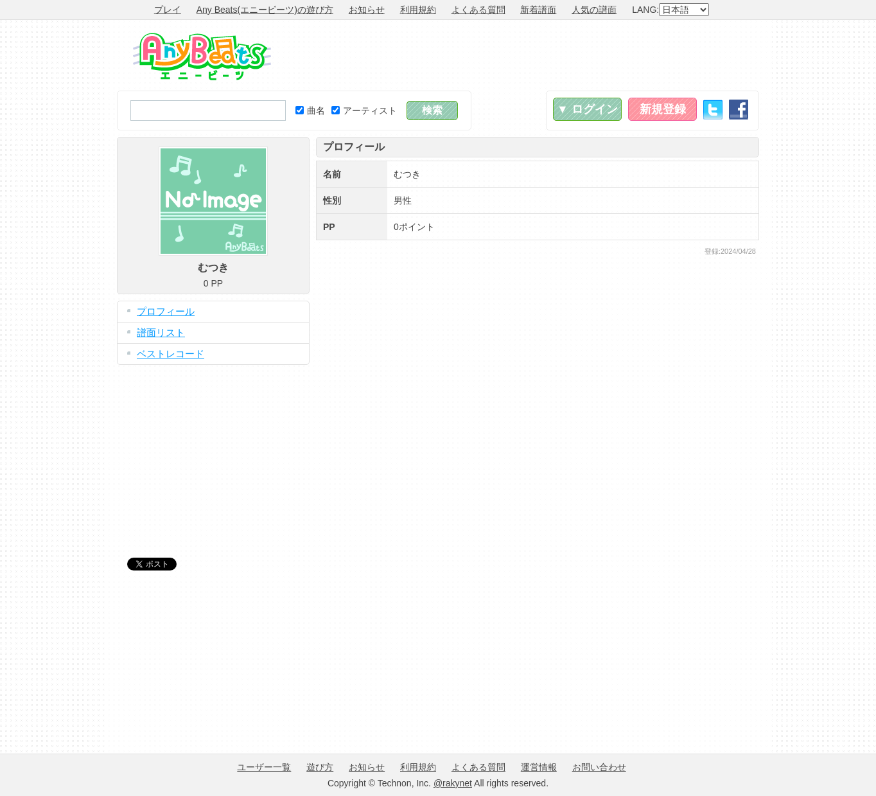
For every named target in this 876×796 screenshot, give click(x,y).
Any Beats (202, 56)
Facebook (738, 109)
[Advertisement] (525, 55)
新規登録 (663, 109)
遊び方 (319, 767)
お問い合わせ (599, 767)
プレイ (167, 9)
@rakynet (453, 783)
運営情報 (539, 767)
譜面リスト (161, 332)
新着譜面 (538, 9)
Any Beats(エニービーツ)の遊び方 (265, 9)
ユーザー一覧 (264, 767)
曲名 (310, 110)
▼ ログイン (587, 109)
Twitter (713, 109)
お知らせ (367, 9)
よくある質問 (478, 9)
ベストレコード (170, 353)
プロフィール (166, 311)
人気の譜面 (594, 9)
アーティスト (364, 110)
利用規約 (418, 9)
